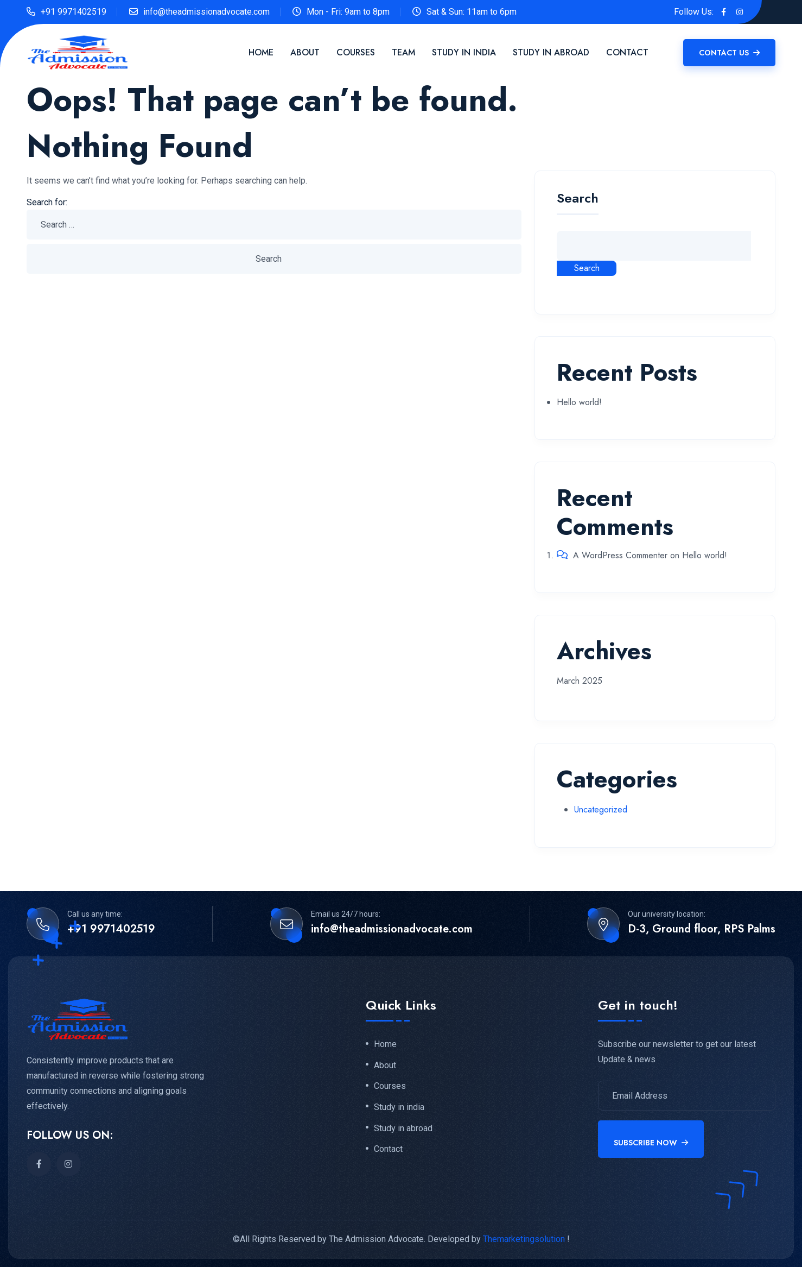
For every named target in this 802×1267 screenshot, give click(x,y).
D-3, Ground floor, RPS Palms (701, 929)
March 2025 (579, 681)
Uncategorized (600, 809)
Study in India (464, 52)
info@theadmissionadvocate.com (206, 12)
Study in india (399, 1108)
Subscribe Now (651, 1142)
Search (578, 199)
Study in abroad (403, 1129)
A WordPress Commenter (620, 555)
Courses (355, 52)
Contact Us (729, 52)
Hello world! (579, 402)
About (305, 52)
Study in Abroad (551, 52)
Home (261, 52)
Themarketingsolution (524, 1239)
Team (403, 52)
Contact (627, 52)
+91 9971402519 (73, 12)
